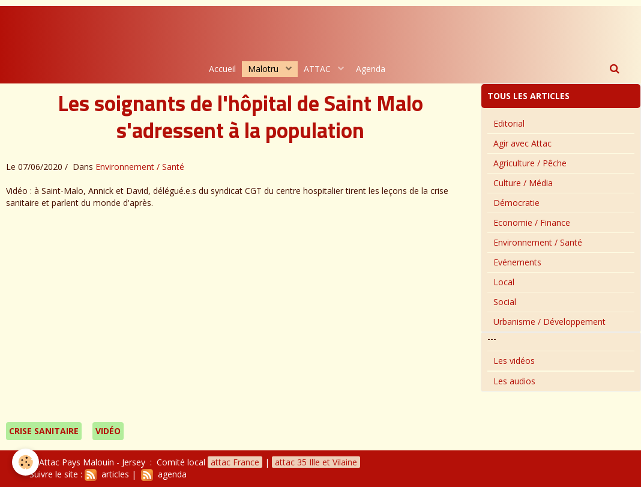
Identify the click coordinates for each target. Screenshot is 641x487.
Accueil (222, 68)
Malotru (264, 68)
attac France (235, 462)
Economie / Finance (531, 222)
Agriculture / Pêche (530, 163)
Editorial (509, 123)
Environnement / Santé (139, 166)
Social (504, 301)
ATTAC (318, 68)
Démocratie (516, 202)
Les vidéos (514, 360)
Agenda (370, 68)
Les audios (514, 381)
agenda (164, 474)
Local (503, 282)
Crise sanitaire (44, 431)
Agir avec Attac (522, 143)
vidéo (108, 431)
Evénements (517, 262)
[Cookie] (25, 462)
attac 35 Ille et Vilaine (316, 462)
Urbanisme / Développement (549, 321)
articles (107, 474)
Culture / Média (523, 183)
